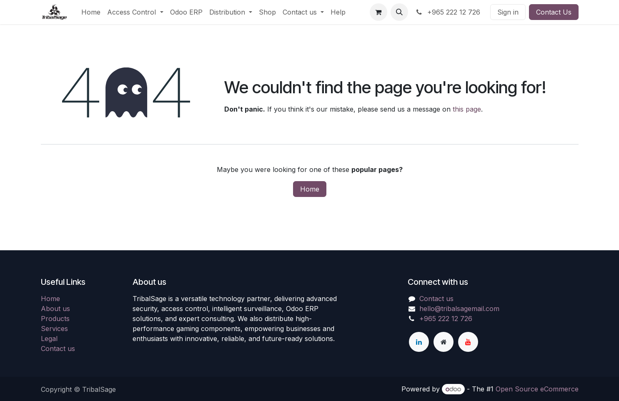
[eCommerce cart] (378, 12)
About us (55, 308)
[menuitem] (91, 12)
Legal (49, 338)
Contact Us (553, 12)
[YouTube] (468, 342)
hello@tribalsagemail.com (459, 308)
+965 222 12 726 (447, 12)
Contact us (58, 348)
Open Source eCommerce (537, 389)
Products (55, 318)
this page (467, 109)
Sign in (508, 12)
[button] (399, 12)
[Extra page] (444, 342)
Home (309, 189)
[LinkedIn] (419, 342)
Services (54, 328)
